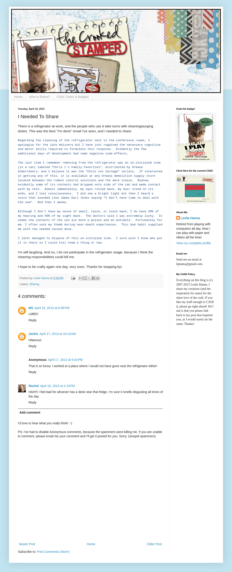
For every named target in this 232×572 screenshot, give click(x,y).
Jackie (33, 334)
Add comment (29, 412)
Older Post (154, 544)
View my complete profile (193, 243)
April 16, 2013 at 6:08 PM (52, 308)
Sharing (34, 284)
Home (18, 97)
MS (31, 308)
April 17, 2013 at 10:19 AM (57, 334)
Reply (33, 320)
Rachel (34, 386)
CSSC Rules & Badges (73, 97)
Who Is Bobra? (39, 97)
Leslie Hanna (190, 218)
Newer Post (27, 544)
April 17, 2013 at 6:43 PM (65, 360)
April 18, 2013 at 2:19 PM (57, 386)
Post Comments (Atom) (53, 551)
